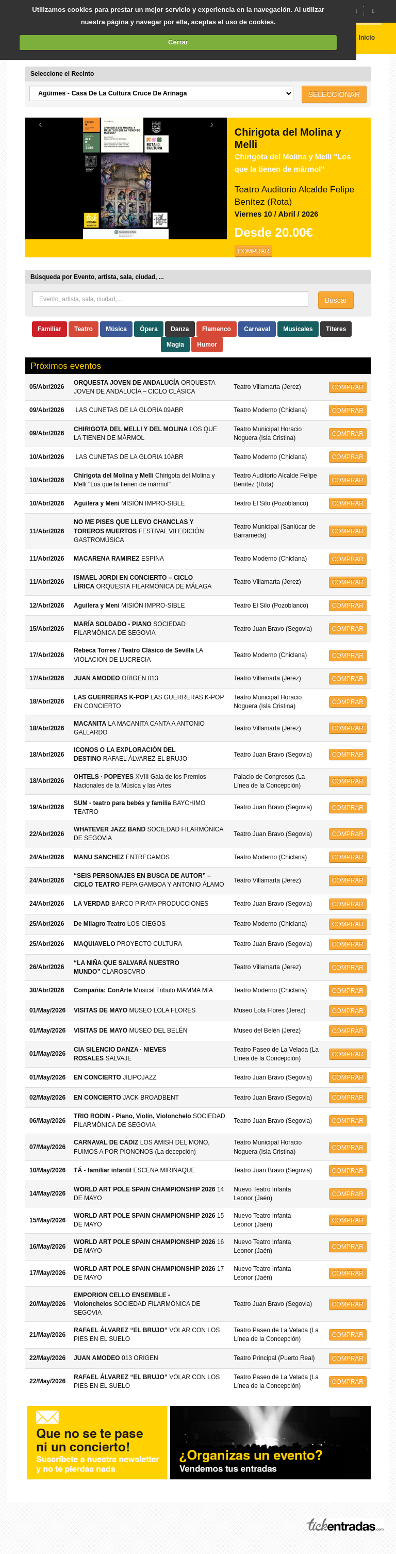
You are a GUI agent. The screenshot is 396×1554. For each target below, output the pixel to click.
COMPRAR (253, 251)
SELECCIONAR (334, 94)
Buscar (336, 300)
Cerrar (178, 42)
